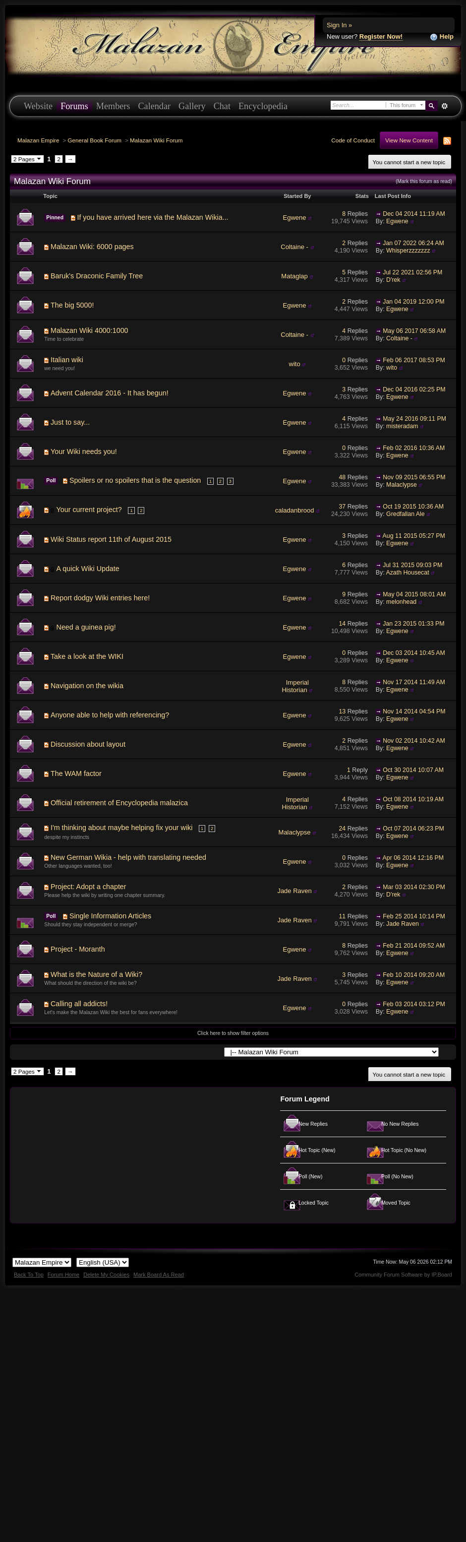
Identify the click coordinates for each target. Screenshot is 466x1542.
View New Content (409, 140)
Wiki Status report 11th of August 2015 (111, 539)
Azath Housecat (407, 572)
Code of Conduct (353, 140)
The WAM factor (76, 773)
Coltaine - (294, 247)
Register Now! (381, 36)
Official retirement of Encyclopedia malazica (119, 803)
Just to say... (70, 422)
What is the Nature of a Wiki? (96, 974)
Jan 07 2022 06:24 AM (413, 243)
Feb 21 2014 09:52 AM (414, 945)
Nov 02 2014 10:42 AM (414, 740)
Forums (74, 106)
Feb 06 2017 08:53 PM (414, 360)
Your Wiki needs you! (84, 451)
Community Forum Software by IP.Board (403, 1275)
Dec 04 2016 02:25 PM (414, 389)
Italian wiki (67, 360)
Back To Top (29, 1275)
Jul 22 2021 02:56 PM (412, 272)
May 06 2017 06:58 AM (414, 330)
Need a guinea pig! (86, 627)
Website (38, 106)
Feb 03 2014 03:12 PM (414, 1004)
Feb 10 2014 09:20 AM (414, 974)
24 (342, 828)
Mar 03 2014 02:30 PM (414, 887)
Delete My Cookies (106, 1275)
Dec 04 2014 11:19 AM (414, 213)
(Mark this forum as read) (424, 181)
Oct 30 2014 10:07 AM (413, 770)
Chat (222, 106)
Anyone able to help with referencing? (110, 715)
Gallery (192, 106)
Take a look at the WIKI (87, 656)
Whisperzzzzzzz (408, 250)
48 (342, 477)
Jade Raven (294, 891)
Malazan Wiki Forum (156, 140)
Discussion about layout (88, 744)
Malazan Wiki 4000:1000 (89, 330)
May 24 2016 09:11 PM (414, 418)
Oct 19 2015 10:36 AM (413, 506)
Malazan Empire (38, 140)
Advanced (444, 106)
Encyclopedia (263, 106)
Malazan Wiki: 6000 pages (92, 247)
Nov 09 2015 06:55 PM (414, 477)
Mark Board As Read (158, 1275)
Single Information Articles (110, 916)
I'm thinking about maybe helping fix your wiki (121, 828)
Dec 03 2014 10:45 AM (414, 652)
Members (113, 106)
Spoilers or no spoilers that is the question (135, 480)
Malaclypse (401, 484)
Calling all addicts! (79, 1004)
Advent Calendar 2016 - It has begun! (110, 393)
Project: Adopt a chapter (88, 887)
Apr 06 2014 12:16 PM (413, 857)
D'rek (393, 279)
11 (342, 916)
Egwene (294, 217)
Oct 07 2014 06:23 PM (413, 828)
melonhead (401, 601)
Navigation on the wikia (87, 686)
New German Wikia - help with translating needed (128, 857)
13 (342, 711)
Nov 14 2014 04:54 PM (414, 711)
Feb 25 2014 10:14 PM (414, 916)
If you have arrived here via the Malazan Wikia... (152, 217)
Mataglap (294, 276)
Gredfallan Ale (405, 514)
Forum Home (63, 1275)
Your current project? (89, 510)
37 (342, 506)
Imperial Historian (295, 686)
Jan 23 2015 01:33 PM (413, 623)
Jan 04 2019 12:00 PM (413, 301)
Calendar (154, 106)
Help (442, 37)
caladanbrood (294, 510)
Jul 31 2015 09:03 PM (412, 565)
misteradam (402, 426)
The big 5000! (72, 305)
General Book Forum (94, 140)
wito (294, 364)
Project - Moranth (78, 949)
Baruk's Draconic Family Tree (97, 276)
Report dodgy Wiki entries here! (100, 598)
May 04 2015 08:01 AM (414, 594)
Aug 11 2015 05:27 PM (414, 535)
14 (342, 623)
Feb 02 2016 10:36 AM (414, 448)
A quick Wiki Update (88, 569)
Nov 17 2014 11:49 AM (414, 682)
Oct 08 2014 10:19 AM (413, 799)
